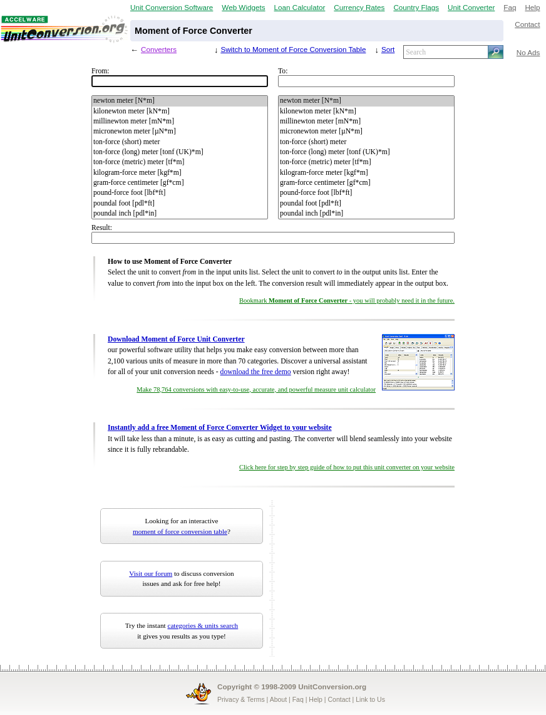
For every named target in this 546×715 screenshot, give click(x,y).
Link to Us (370, 699)
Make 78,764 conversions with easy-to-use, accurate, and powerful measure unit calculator (256, 389)
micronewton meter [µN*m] (179, 132)
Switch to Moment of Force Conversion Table (293, 49)
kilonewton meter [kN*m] (179, 112)
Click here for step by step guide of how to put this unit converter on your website (347, 467)
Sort (387, 49)
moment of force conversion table (180, 531)
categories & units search (202, 625)
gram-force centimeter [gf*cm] (179, 183)
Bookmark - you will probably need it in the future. (347, 300)
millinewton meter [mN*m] (179, 122)
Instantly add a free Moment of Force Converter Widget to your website (220, 428)
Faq (509, 7)
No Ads (528, 52)
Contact (527, 24)
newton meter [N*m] (179, 101)
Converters (159, 49)
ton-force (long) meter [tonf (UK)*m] (179, 152)
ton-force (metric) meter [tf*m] (179, 162)
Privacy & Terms (241, 699)
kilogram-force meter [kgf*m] (179, 173)
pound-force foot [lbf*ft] (179, 193)
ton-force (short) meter (179, 142)
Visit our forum (150, 573)
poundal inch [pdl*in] (179, 214)
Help (532, 7)
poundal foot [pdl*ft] (179, 204)
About (278, 699)
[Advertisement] (356, 578)
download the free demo (255, 372)
